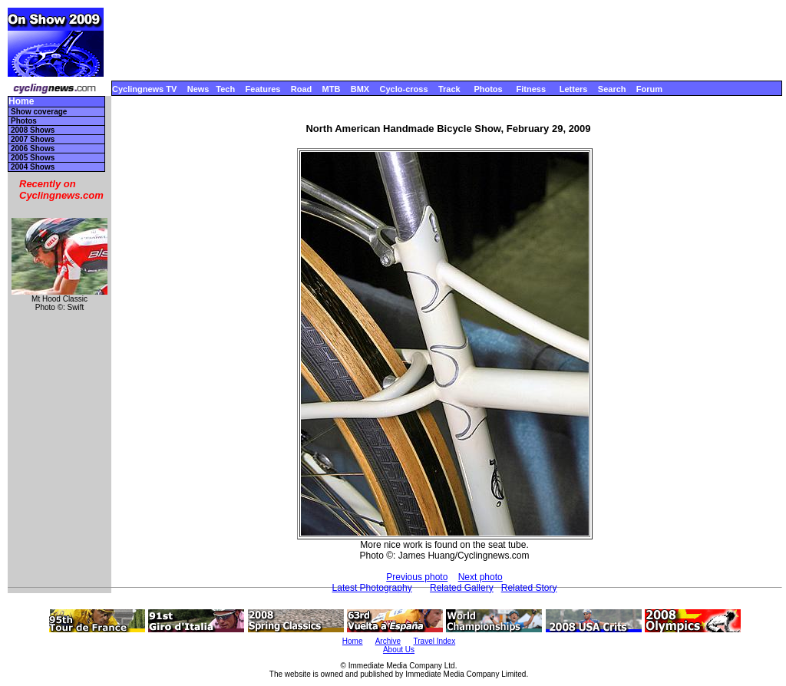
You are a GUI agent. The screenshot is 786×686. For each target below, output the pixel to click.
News (198, 89)
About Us (398, 649)
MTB (331, 89)
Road (301, 89)
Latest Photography (372, 587)
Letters (574, 89)
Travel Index (435, 641)
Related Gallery (462, 587)
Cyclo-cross (404, 89)
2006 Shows (32, 148)
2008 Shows (32, 130)
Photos (488, 89)
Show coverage (39, 111)
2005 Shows (32, 157)
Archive (388, 641)
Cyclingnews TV (144, 89)
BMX (360, 89)
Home (21, 102)
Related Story (529, 587)
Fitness (531, 89)
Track (449, 89)
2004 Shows (32, 167)
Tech (225, 89)
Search (612, 89)
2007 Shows (32, 139)
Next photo (480, 577)
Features (263, 89)
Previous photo (416, 577)
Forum (649, 89)
